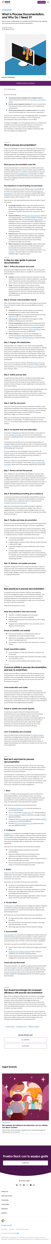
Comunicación (10, 1026)
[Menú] (48, 2)
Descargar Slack (6, 1225)
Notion (6, 873)
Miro (18, 972)
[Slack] (6, 2)
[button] (25, 1181)
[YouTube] (30, 1185)
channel (35, 363)
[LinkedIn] (17, 1185)
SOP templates (13, 319)
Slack (5, 794)
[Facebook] (24, 1185)
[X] (27, 1185)
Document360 (8, 935)
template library (27, 813)
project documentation (33, 216)
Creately (30, 972)
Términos (11, 1229)
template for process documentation (15, 503)
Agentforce (7, 446)
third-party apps (24, 819)
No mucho (25, 1046)
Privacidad (4, 1229)
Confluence (7, 833)
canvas (42, 363)
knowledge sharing (36, 219)
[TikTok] (34, 1185)
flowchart (32, 410)
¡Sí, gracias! (25, 1040)
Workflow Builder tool (17, 808)
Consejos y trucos (21, 1026)
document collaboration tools (24, 823)
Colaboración (7, 10)
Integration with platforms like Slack (20, 951)
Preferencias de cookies (22, 1229)
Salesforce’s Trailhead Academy (23, 337)
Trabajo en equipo (33, 1026)
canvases (7, 972)
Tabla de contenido (8, 77)
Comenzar (41, 2)
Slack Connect (33, 367)
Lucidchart (13, 972)
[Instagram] (20, 1185)
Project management (15, 815)
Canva (23, 972)
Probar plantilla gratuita (25, 83)
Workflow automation (15, 435)
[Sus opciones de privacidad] (11, 1233)
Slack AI (12, 453)
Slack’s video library (35, 329)
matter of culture (38, 735)
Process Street (8, 906)
